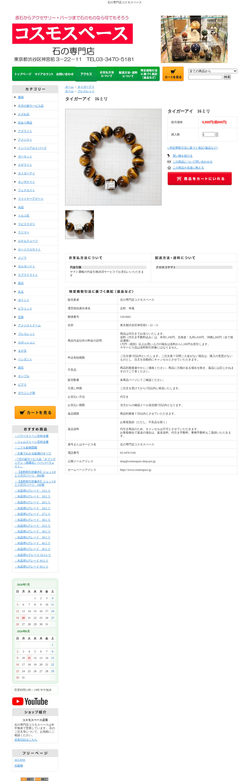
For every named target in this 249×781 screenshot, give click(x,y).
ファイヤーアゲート (31, 198)
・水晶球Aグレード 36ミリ (32, 531)
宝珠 (21, 317)
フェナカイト (26, 190)
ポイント (23, 300)
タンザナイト (26, 182)
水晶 (21, 207)
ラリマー (23, 232)
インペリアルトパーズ (32, 148)
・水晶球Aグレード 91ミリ (31, 566)
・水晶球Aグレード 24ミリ (32, 508)
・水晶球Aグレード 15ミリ (32, 490)
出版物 (18, 765)
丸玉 (21, 291)
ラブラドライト (28, 275)
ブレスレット (26, 334)
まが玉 (22, 350)
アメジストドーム (29, 325)
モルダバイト (26, 266)
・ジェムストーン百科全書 (31, 442)
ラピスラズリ (26, 224)
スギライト (25, 164)
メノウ (22, 257)
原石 (21, 283)
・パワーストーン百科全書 (31, 436)
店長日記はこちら (25, 739)
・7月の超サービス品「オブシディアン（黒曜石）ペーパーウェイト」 (35, 463)
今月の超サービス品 (31, 105)
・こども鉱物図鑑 (25, 447)
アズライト (25, 131)
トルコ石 (23, 215)
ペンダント (25, 359)
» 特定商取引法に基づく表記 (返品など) (193, 147)
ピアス (22, 384)
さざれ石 (23, 114)
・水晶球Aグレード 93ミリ (31, 560)
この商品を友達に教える (188, 167)
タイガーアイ (26, 173)
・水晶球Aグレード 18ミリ (32, 496)
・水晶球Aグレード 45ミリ (32, 549)
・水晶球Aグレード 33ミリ (32, 525)
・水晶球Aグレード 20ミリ (32, 502)
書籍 (21, 97)
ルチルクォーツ (28, 241)
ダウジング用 (26, 393)
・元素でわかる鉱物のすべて (32, 453)
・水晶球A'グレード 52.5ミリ (32, 555)
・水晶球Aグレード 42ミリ (32, 543)
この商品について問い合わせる (193, 161)
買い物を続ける (183, 155)
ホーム (69, 86)
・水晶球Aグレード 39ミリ (32, 537)
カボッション (26, 342)
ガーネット (25, 156)
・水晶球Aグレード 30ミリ (32, 520)
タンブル (23, 376)
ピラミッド (25, 308)
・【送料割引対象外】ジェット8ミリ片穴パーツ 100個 (35, 483)
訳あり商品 (25, 122)
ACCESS (19, 760)
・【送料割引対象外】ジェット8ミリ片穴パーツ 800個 (35, 473)
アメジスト (25, 139)
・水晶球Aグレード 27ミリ (32, 514)
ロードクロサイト (29, 249)
